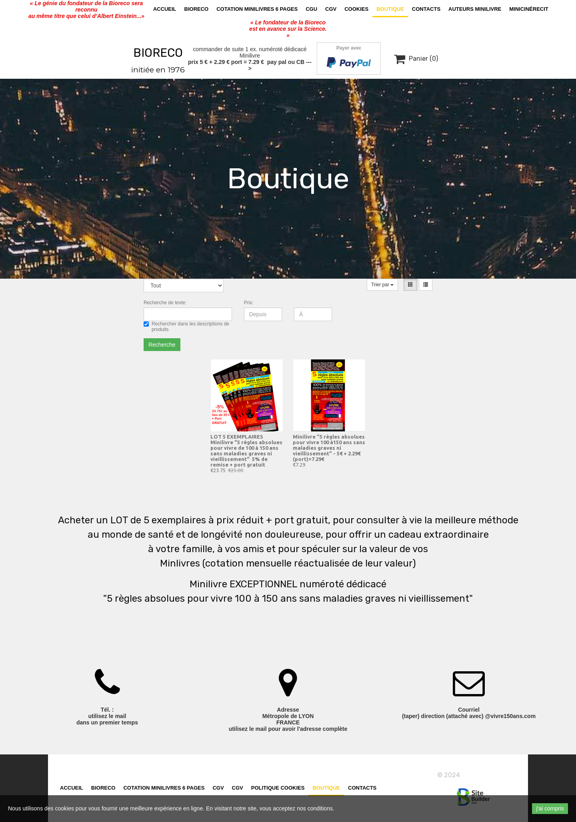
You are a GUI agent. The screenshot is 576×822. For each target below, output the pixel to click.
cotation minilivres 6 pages (257, 9)
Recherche (162, 344)
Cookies (356, 9)
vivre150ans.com (487, 775)
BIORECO (158, 53)
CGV (330, 9)
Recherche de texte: (165, 302)
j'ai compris (550, 808)
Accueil (164, 9)
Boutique (390, 9)
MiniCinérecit (528, 9)
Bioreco (196, 9)
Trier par (382, 284)
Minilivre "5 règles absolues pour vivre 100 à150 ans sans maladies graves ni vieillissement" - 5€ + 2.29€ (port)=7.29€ (329, 448)
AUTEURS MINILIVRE (474, 9)
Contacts (426, 9)
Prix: (249, 302)
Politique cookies (278, 790)
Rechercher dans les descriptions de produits (186, 326)
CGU (311, 9)
